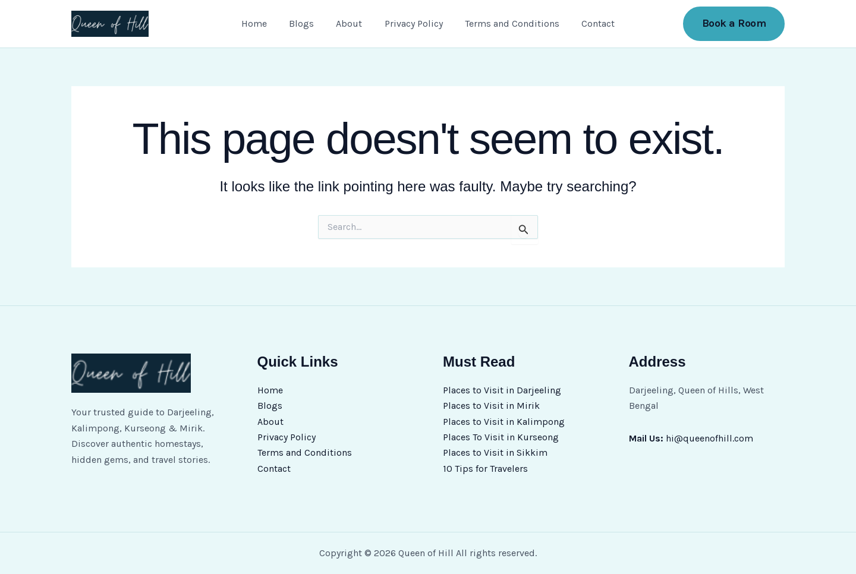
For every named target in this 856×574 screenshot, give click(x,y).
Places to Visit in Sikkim (495, 452)
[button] (734, 23)
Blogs (306, 23)
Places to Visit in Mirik (491, 405)
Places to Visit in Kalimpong (504, 421)
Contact (590, 23)
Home (262, 23)
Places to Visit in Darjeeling (502, 389)
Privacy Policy (412, 23)
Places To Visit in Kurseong (501, 437)
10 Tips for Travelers (485, 468)
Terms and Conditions (507, 23)
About (351, 23)
